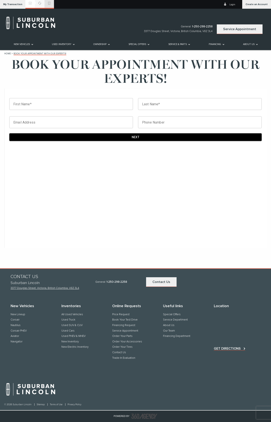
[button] (12, 4)
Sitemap (41, 404)
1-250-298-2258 (202, 26)
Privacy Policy (74, 404)
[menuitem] (23, 44)
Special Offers (137, 44)
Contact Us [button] (161, 282)
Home (7, 53)
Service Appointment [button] (239, 29)
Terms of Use (56, 404)
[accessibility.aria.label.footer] (144, 416)
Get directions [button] (227, 348)
